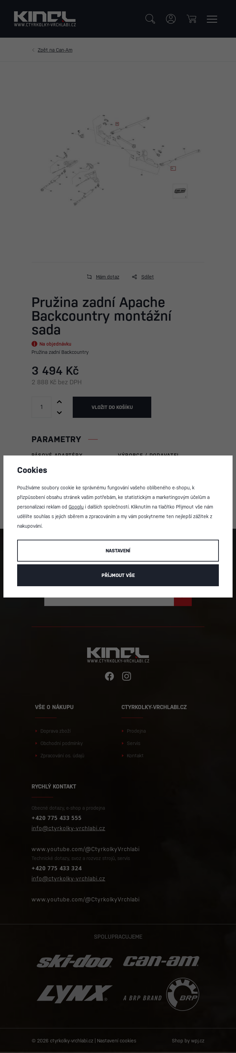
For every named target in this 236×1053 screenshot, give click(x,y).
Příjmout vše (118, 575)
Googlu (76, 507)
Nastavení (118, 550)
